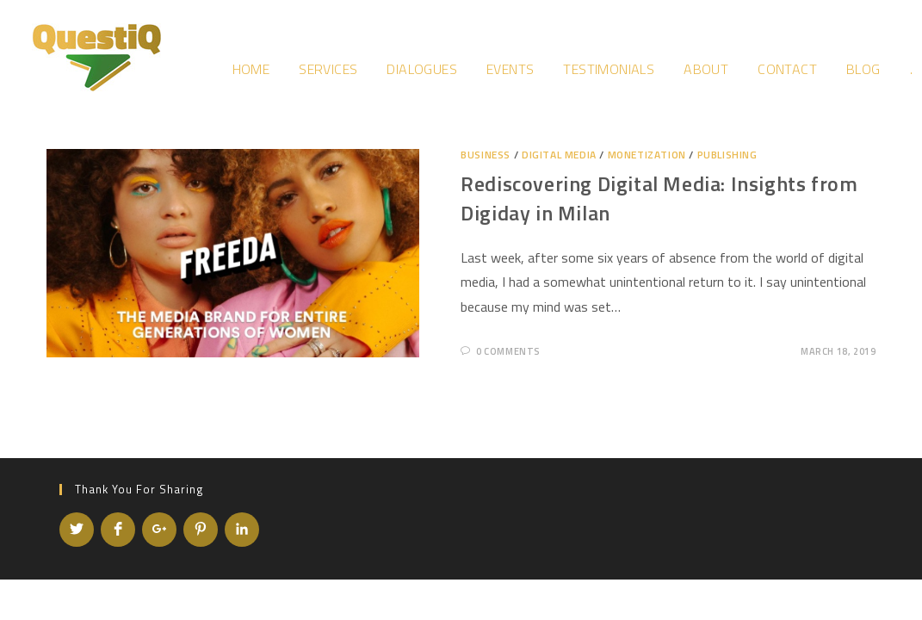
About (706, 69)
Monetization (647, 154)
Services (328, 69)
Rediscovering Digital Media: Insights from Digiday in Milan (659, 198)
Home (251, 69)
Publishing (727, 154)
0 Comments (508, 351)
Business (486, 154)
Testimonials (608, 69)
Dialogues (422, 69)
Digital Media (559, 154)
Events (510, 69)
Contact (787, 69)
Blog (863, 69)
